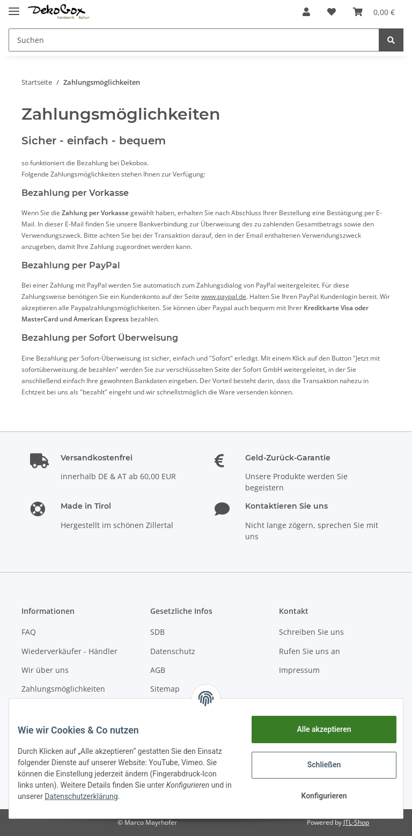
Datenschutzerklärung (175, 796)
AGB (157, 670)
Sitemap (165, 689)
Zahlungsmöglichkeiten (63, 689)
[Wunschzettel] (331, 12)
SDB (157, 632)
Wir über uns (45, 670)
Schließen (316, 764)
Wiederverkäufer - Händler (69, 651)
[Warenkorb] (373, 12)
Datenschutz (172, 651)
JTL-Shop (356, 822)
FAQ (28, 632)
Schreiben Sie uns (311, 632)
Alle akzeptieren (315, 729)
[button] (306, 12)
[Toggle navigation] (14, 6)
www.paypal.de (223, 296)
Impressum (299, 670)
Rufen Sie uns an (309, 651)
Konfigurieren (315, 795)
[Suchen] (194, 40)
